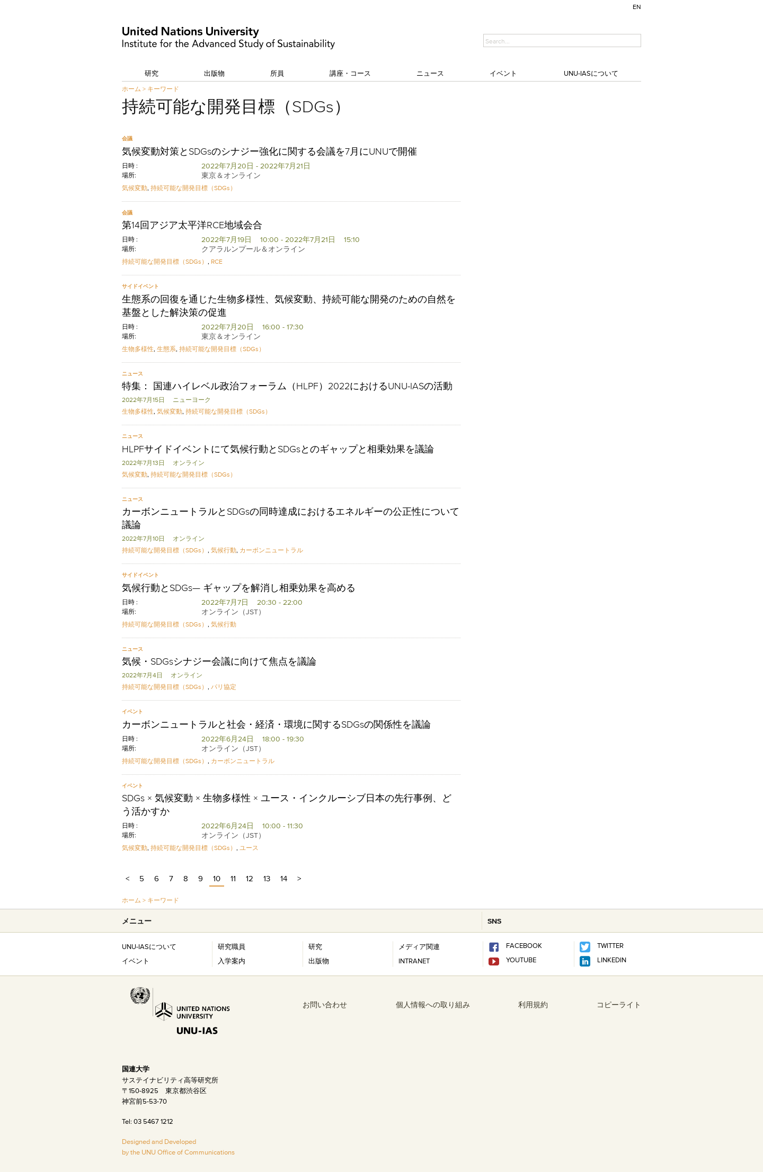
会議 (127, 138)
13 (266, 878)
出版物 (214, 73)
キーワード (163, 88)
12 (249, 878)
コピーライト (619, 1004)
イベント (503, 73)
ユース (249, 847)
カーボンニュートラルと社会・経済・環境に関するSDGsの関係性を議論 (276, 724)
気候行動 (223, 549)
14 (283, 878)
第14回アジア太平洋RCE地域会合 (192, 225)
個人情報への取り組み (433, 1004)
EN (637, 6)
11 (233, 878)
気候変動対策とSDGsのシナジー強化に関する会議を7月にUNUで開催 (269, 151)
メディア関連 (419, 946)
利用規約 (533, 1004)
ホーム (131, 88)
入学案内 (231, 960)
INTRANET (414, 960)
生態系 (166, 348)
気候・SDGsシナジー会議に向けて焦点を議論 (219, 661)
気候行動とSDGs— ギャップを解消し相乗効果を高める (239, 588)
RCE (217, 261)
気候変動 (134, 187)
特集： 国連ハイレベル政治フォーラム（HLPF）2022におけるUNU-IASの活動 (287, 386)
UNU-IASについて (591, 73)
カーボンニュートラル (271, 549)
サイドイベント (140, 286)
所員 (277, 73)
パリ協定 (223, 686)
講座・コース (350, 73)
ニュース (430, 73)
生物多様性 (138, 348)
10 (216, 878)
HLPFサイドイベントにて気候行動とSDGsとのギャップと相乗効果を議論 (278, 449)
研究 (151, 73)
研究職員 (231, 946)
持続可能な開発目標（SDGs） (193, 187)
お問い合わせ (325, 1004)
